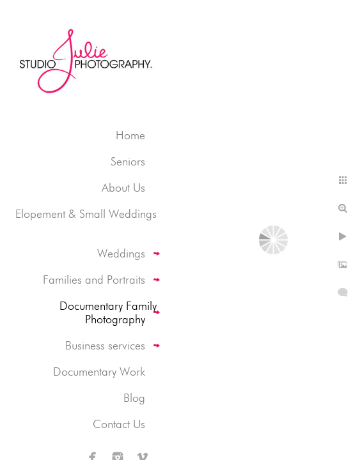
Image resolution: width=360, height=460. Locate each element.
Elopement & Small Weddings (86, 213)
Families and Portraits (94, 279)
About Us (123, 187)
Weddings (121, 253)
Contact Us (119, 424)
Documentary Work (99, 371)
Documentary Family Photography (108, 312)
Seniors (128, 161)
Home (130, 135)
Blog (134, 397)
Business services (105, 345)
